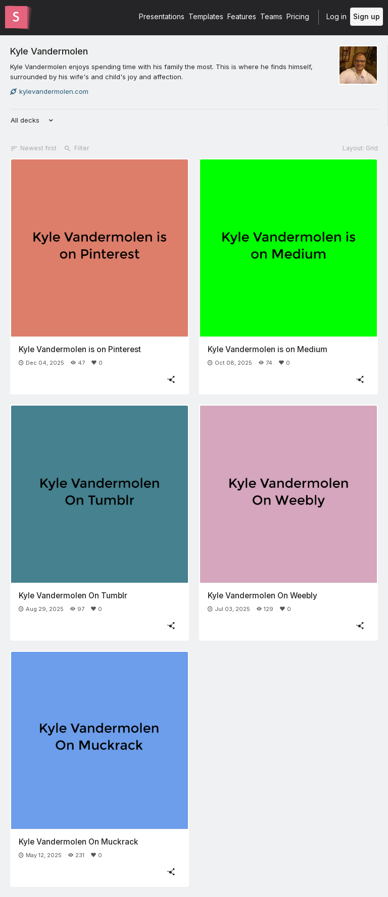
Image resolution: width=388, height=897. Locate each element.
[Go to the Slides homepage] (16, 17)
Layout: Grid (360, 148)
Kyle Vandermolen (49, 51)
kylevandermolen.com (49, 91)
